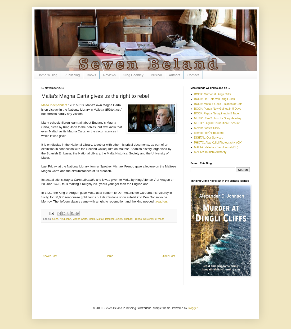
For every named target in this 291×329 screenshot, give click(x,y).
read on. (162, 201)
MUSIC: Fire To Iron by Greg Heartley (218, 118)
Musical (156, 75)
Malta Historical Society (109, 218)
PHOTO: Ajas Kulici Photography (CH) (218, 142)
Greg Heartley (133, 75)
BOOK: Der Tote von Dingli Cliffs (214, 99)
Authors (174, 75)
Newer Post (50, 256)
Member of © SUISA (207, 128)
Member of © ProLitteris (209, 133)
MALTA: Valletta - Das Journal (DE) (216, 147)
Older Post (168, 256)
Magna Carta (79, 218)
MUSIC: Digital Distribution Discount (217, 123)
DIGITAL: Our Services (208, 137)
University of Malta (153, 218)
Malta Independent (54, 105)
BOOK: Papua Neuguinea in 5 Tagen (217, 113)
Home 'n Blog (48, 75)
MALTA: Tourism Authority (210, 152)
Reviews (109, 75)
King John (65, 218)
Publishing (72, 75)
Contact (193, 75)
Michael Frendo (133, 218)
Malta (92, 218)
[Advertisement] (109, 241)
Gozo (55, 218)
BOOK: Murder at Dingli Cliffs (212, 94)
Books (91, 75)
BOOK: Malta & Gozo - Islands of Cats (218, 104)
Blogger (192, 308)
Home (109, 256)
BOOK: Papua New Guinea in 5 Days (217, 108)
